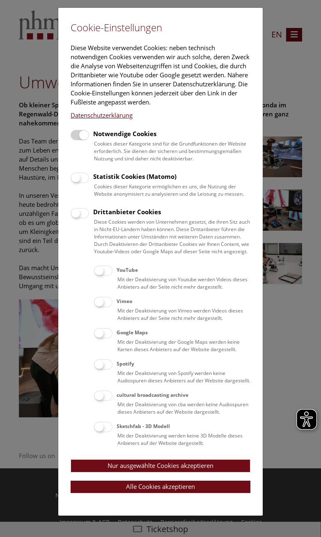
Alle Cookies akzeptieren (160, 486)
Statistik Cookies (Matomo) (135, 176)
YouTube (127, 269)
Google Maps (132, 332)
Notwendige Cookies (124, 134)
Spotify (125, 363)
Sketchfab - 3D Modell (143, 426)
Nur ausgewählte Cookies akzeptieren (160, 465)
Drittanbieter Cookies (127, 212)
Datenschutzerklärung (102, 115)
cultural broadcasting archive (152, 394)
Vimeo (124, 301)
